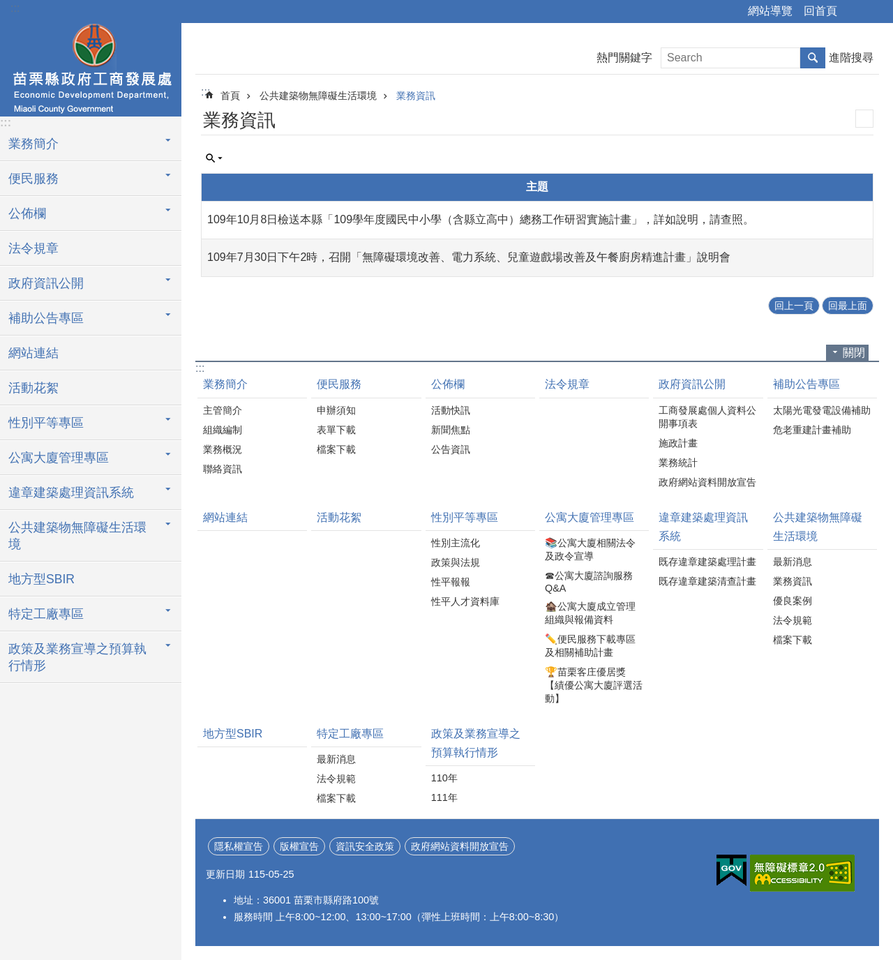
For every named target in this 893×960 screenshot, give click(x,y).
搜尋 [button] (812, 57)
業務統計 (678, 462)
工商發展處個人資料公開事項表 (707, 417)
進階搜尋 (851, 57)
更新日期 (225, 874)
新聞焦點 (450, 429)
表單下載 (336, 429)
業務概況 (222, 449)
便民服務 (33, 179)
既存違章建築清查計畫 (707, 581)
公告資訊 (450, 449)
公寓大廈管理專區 (58, 458)
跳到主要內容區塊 (7, 7)
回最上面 (847, 305)
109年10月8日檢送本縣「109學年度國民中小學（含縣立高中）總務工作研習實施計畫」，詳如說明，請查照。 (480, 219)
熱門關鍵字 (624, 57)
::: (15, 8)
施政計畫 (678, 443)
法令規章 (33, 248)
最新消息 (792, 561)
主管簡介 (222, 410)
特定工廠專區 (46, 614)
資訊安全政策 (365, 846)
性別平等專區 (46, 423)
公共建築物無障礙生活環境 (77, 535)
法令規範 (792, 620)
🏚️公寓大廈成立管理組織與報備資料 (590, 613)
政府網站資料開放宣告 (707, 482)
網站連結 (33, 353)
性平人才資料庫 (465, 601)
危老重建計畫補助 (812, 429)
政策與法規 (455, 562)
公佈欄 (27, 213)
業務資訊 (415, 95)
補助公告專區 (46, 318)
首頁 (230, 95)
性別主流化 (455, 542)
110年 (444, 777)
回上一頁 (793, 305)
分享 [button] (854, 11)
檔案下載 (336, 449)
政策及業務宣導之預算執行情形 (77, 657)
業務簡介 (33, 144)
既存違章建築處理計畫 (707, 561)
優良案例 (792, 600)
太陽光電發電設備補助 (822, 410)
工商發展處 (90, 68)
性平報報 (450, 581)
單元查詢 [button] (214, 158)
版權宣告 (299, 846)
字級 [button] (874, 11)
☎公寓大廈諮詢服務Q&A (589, 582)
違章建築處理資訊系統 (71, 493)
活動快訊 (450, 410)
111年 (444, 797)
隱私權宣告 (238, 846)
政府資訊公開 (46, 283)
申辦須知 (336, 410)
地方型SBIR (41, 579)
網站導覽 (770, 11)
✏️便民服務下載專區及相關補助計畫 (590, 645)
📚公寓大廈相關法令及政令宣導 (590, 549)
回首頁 (820, 11)
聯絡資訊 (222, 468)
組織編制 (222, 429)
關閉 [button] (854, 353)
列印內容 (864, 119)
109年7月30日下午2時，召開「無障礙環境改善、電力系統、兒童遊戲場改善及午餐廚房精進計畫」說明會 (468, 257)
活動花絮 (33, 388)
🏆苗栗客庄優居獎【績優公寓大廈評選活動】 (594, 685)
